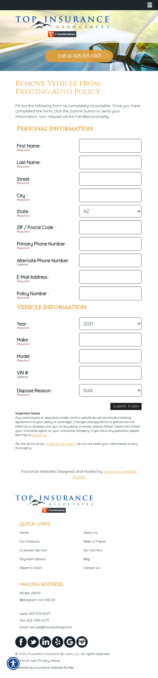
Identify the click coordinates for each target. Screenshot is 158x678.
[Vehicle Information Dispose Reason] (110, 390)
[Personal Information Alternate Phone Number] (110, 260)
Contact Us (91, 568)
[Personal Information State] (110, 211)
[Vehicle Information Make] (110, 339)
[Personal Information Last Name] (110, 162)
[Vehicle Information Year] (110, 323)
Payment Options (33, 559)
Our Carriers (92, 550)
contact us (39, 435)
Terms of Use (25, 660)
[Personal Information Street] (110, 179)
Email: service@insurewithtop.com (46, 627)
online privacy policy (61, 444)
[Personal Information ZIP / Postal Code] (110, 227)
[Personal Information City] (110, 195)
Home (24, 532)
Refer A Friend (94, 541)
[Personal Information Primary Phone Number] (110, 244)
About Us (90, 532)
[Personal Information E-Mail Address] (110, 277)
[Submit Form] (126, 406)
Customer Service (33, 550)
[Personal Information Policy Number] (110, 293)
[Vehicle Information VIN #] (110, 373)
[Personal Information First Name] (110, 145)
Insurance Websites (38, 471)
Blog (86, 559)
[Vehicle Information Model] (110, 356)
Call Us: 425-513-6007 (79, 56)
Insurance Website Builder (54, 667)
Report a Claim (31, 568)
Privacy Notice (49, 660)
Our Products (30, 541)
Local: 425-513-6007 (35, 613)
